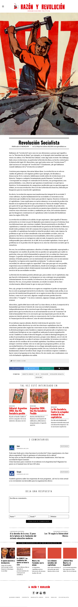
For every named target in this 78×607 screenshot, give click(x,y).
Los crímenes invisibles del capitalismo (52, 562)
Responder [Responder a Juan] (64, 446)
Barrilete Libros (37, 597)
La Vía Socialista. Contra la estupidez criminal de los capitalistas (60, 413)
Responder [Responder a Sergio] (64, 471)
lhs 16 (37, 374)
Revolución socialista (57, 374)
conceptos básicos (28, 374)
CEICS (47, 597)
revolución (44, 374)
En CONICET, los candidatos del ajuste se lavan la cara (23, 561)
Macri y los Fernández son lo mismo (38, 562)
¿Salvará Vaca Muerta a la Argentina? (68, 562)
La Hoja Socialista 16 (42, 146)
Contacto (25, 597)
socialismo (39, 377)
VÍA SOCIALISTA (64, 597)
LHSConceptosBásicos (58, 146)
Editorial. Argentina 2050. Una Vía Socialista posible (17, 412)
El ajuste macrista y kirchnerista (8, 561)
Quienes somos (14, 597)
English (54, 597)
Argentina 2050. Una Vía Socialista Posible (38, 410)
